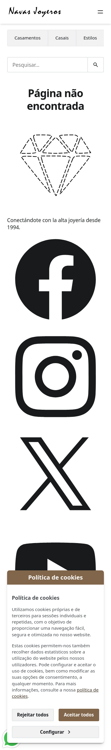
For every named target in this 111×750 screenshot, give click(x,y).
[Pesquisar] (95, 64)
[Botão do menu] (100, 11)
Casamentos (28, 38)
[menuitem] (27, 38)
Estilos (90, 38)
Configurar (55, 732)
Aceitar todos (79, 715)
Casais (62, 38)
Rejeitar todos (33, 715)
